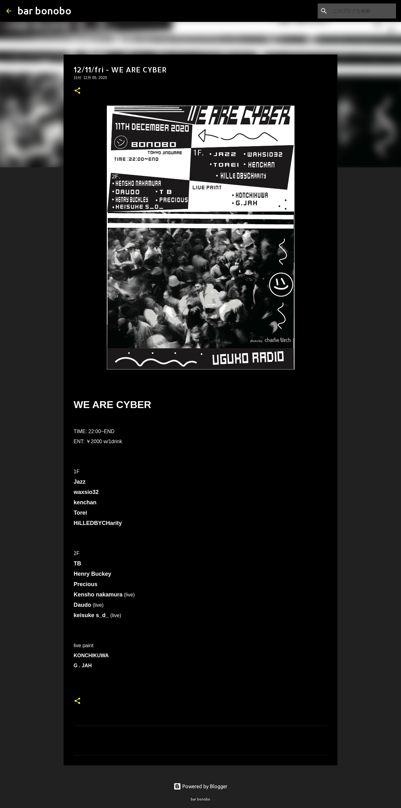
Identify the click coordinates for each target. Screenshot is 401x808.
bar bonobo (44, 10)
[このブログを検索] (363, 10)
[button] (77, 91)
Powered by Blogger (200, 786)
